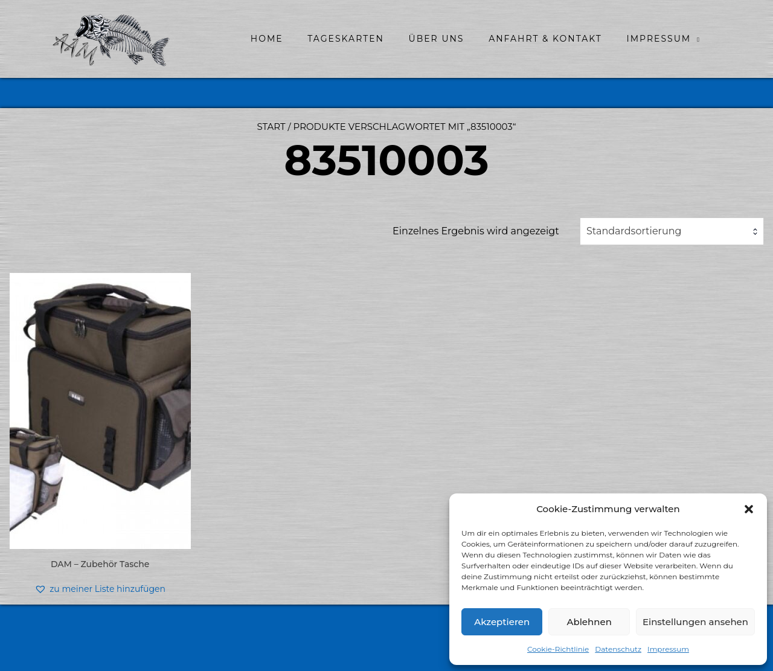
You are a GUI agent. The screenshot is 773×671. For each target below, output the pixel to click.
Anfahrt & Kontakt (545, 38)
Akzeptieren (502, 622)
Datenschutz (618, 648)
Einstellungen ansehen (695, 622)
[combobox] (672, 231)
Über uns (436, 38)
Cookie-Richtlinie (558, 648)
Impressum (668, 648)
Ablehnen (588, 622)
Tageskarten (345, 38)
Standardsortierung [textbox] (634, 231)
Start (271, 126)
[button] (749, 509)
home (267, 38)
